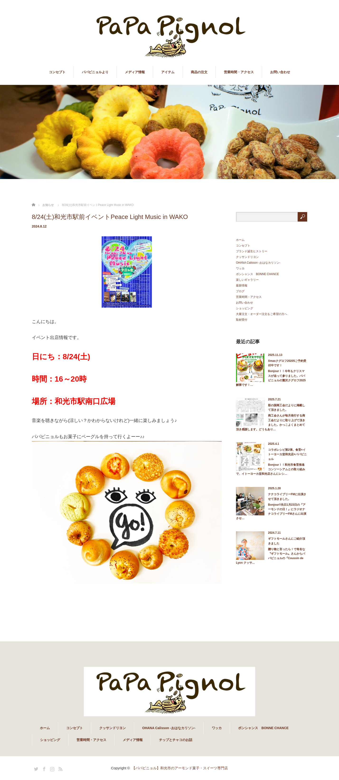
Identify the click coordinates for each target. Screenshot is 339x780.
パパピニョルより (95, 72)
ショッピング (244, 308)
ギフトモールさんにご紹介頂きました (286, 541)
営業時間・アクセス (239, 72)
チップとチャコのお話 (175, 740)
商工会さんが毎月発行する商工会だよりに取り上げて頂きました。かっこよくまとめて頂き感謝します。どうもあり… (270, 422)
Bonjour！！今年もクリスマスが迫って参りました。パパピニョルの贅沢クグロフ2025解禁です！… (271, 378)
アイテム (167, 72)
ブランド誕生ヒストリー (251, 251)
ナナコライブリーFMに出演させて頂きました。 (287, 496)
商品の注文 (199, 72)
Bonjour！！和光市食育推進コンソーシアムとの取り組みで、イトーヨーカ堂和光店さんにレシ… (270, 469)
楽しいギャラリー (247, 279)
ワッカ (240, 268)
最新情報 (241, 285)
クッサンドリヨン (247, 257)
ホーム (240, 240)
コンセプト (57, 72)
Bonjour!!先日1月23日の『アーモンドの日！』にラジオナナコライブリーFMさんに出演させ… (271, 511)
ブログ (240, 291)
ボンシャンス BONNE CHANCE (257, 274)
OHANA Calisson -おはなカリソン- (258, 262)
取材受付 (241, 319)
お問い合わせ (280, 72)
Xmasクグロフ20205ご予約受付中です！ (287, 363)
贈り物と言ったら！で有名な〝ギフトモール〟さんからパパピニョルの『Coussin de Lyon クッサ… (270, 556)
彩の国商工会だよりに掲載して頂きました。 (286, 408)
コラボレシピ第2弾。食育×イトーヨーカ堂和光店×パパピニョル (287, 454)
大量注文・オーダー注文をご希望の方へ (261, 314)
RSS (59, 768)
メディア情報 (135, 72)
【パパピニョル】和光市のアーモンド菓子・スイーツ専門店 (180, 768)
